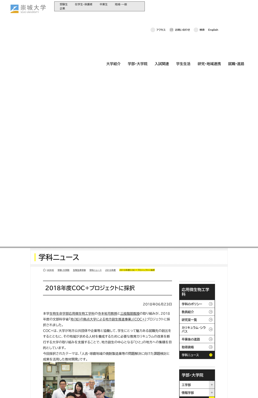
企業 (62, 8)
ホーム (10, 390)
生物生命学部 (79, 45)
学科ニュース (95, 45)
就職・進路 (236, 16)
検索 (202, 6)
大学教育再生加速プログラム (98, 357)
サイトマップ (85, 390)
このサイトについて (61, 390)
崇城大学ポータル (27, 366)
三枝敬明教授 (130, 88)
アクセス (161, 6)
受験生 (64, 4)
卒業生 (104, 4)
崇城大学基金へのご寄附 (96, 363)
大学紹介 (113, 16)
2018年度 (110, 45)
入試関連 (162, 16)
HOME (50, 45)
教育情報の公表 (92, 375)
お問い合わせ (182, 6)
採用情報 (103, 390)
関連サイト (89, 381)
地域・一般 (121, 4)
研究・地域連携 (209, 16)
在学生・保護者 (83, 4)
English (213, 6)
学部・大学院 (137, 16)
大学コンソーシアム (93, 369)
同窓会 (87, 351)
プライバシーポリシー (32, 390)
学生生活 (183, 16)
